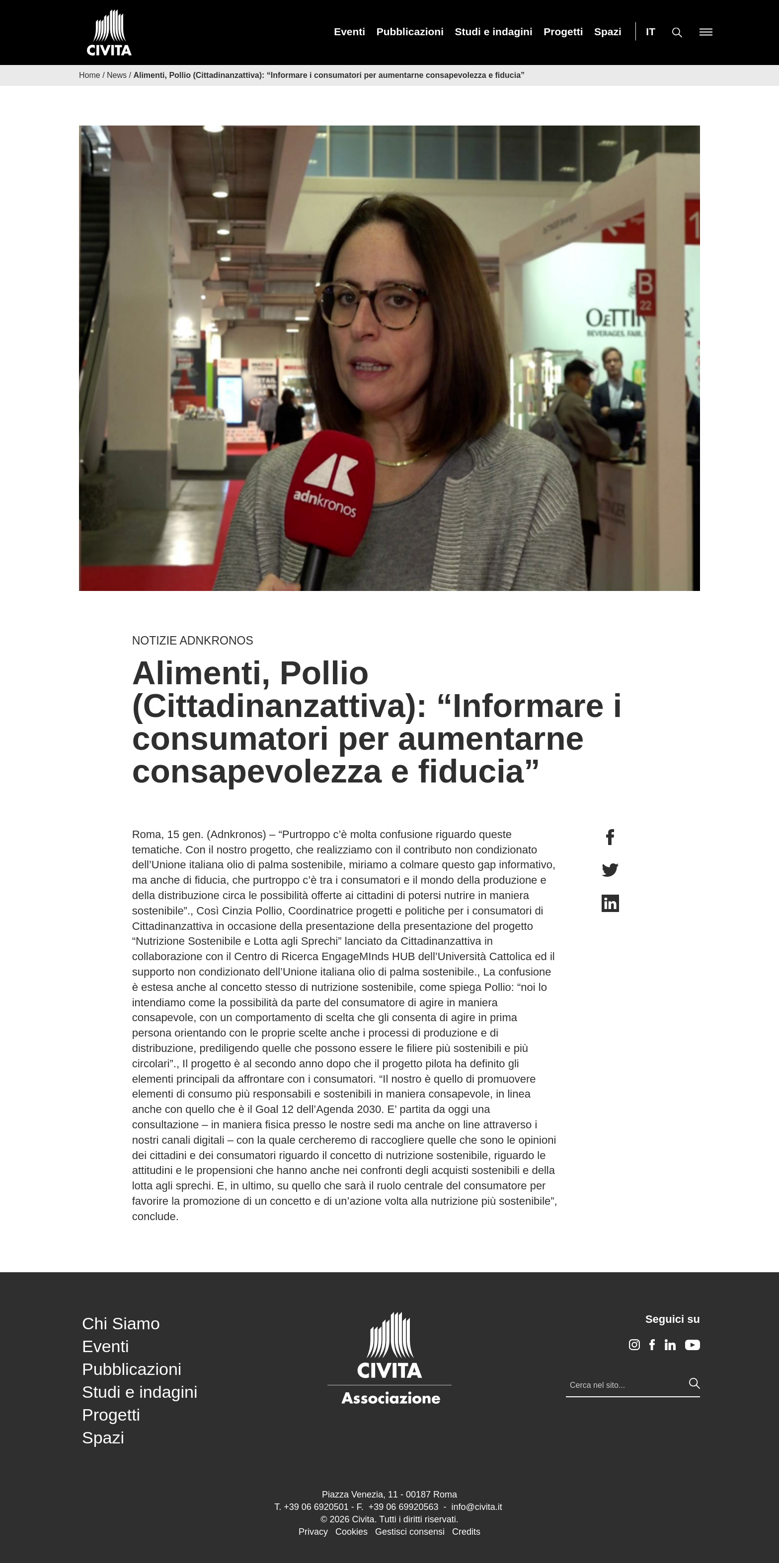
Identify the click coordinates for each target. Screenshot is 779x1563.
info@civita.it (476, 1507)
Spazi (608, 31)
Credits (466, 1532)
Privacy (313, 1532)
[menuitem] (349, 31)
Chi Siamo (121, 1323)
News (117, 75)
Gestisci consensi (410, 1532)
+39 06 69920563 (404, 1507)
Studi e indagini (493, 31)
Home (89, 75)
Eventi (349, 31)
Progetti (563, 31)
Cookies (351, 1532)
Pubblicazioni (410, 31)
